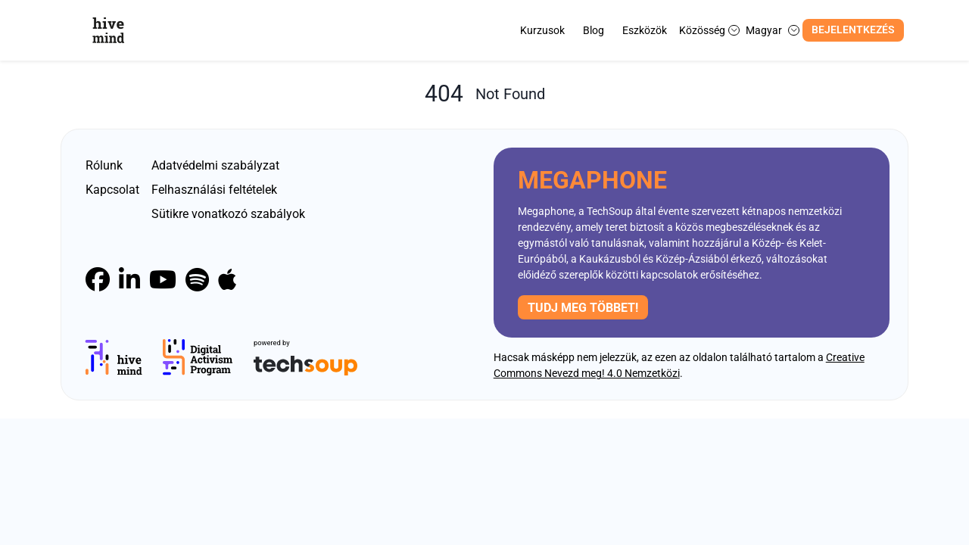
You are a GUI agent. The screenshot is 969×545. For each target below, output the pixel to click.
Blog (593, 30)
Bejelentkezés (853, 29)
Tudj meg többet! (583, 308)
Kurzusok (542, 30)
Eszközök (644, 30)
